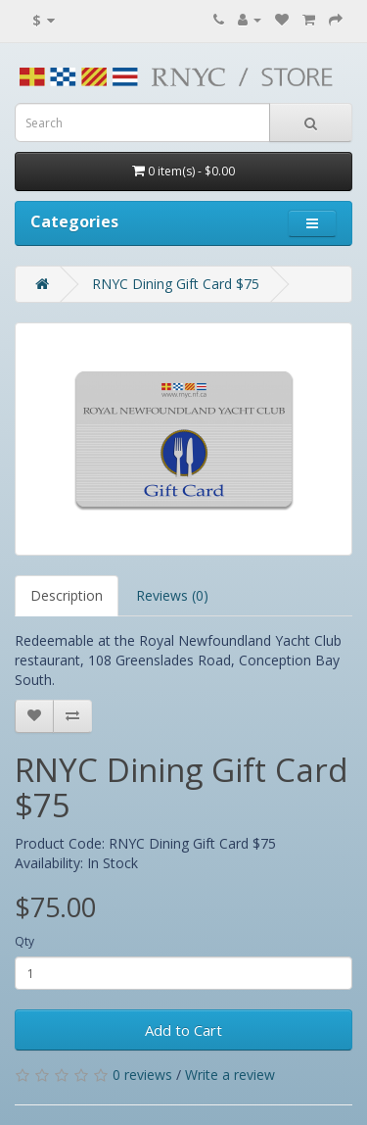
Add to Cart (183, 1030)
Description (66, 595)
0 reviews (142, 1074)
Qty (24, 941)
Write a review (230, 1074)
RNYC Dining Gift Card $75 (175, 283)
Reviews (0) (172, 595)
